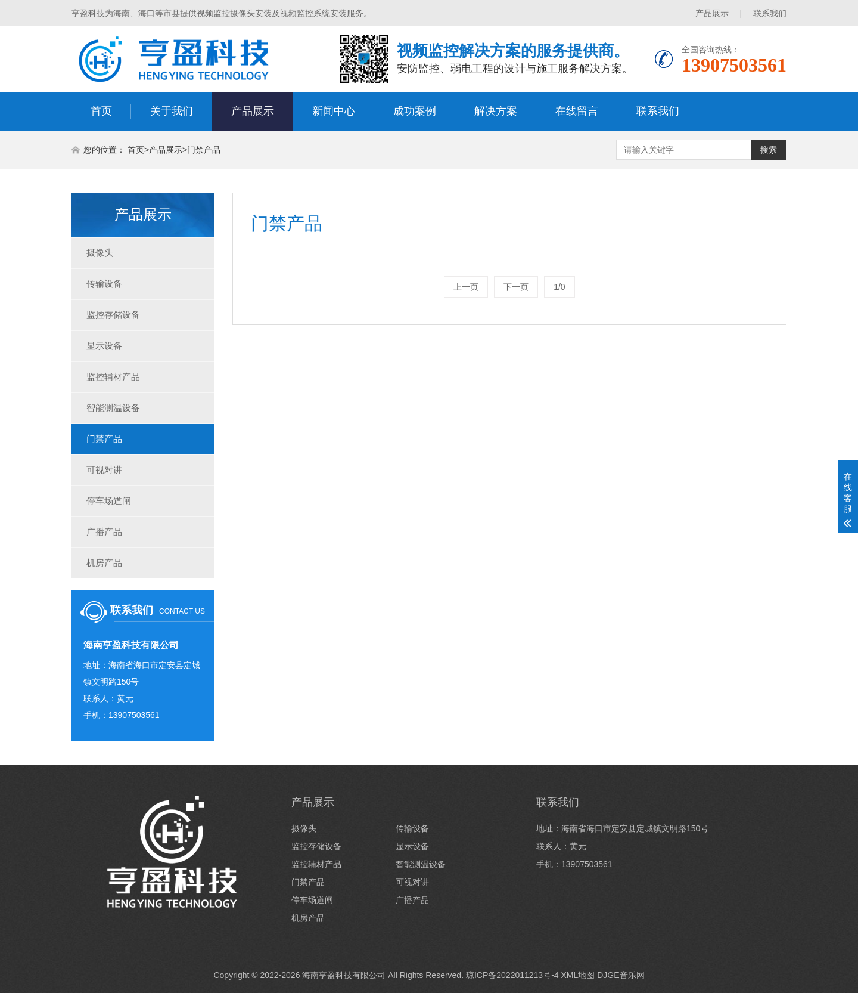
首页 (101, 111)
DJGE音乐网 (620, 975)
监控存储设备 (113, 315)
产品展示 (712, 13)
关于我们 (171, 111)
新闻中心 (333, 111)
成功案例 (414, 111)
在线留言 (576, 111)
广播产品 (104, 532)
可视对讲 (104, 470)
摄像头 (99, 253)
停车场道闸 (108, 501)
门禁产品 (203, 149)
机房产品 (104, 563)
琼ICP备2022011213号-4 (512, 975)
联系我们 (769, 13)
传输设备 (104, 284)
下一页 (516, 287)
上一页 (465, 287)
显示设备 (104, 346)
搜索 (768, 149)
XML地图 (578, 975)
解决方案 (495, 111)
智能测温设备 (113, 408)
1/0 (559, 287)
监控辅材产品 (113, 377)
